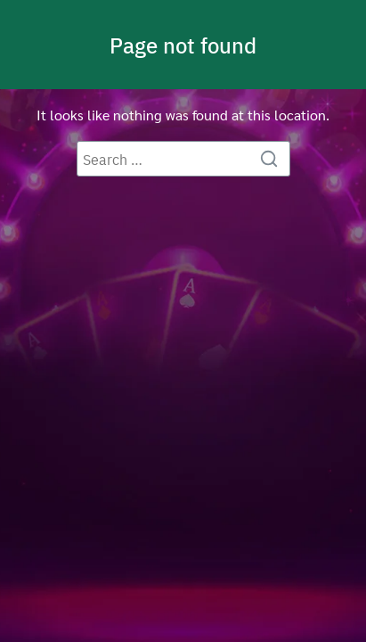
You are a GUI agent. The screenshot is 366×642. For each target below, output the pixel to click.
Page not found (183, 44)
